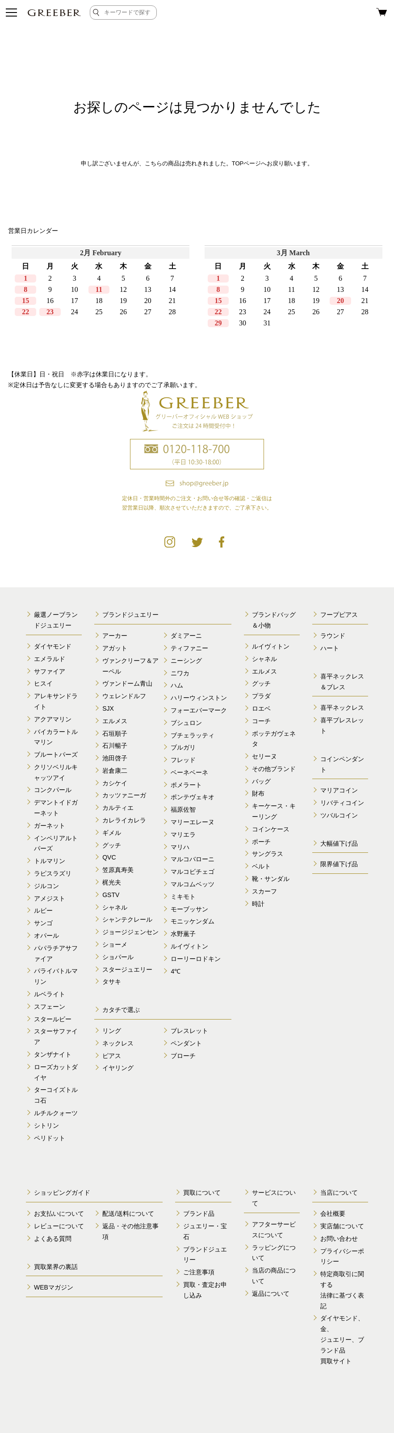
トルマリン (49, 860)
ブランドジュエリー (130, 614)
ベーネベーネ (189, 772)
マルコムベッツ (192, 884)
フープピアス (339, 614)
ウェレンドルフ (124, 696)
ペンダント (186, 1043)
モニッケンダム (192, 921)
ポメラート (186, 784)
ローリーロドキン (196, 958)
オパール (46, 935)
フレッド (183, 759)
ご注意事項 (198, 1272)
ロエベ (261, 708)
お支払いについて (59, 1213)
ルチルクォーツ (56, 1113)
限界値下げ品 (339, 864)
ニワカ (180, 673)
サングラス (267, 853)
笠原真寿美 (118, 869)
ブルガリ (183, 747)
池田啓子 (114, 758)
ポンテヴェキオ (192, 797)
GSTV (110, 894)
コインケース (270, 829)
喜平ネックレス (342, 707)
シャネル (114, 907)
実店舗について (342, 1226)
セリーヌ (264, 756)
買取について (202, 1192)
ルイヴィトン (189, 946)
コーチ (261, 721)
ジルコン (46, 885)
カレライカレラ (124, 820)
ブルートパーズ (56, 754)
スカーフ (264, 891)
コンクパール (52, 789)
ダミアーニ (186, 635)
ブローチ (183, 1055)
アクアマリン (52, 719)
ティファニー (189, 648)
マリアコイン (339, 790)
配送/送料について (128, 1213)
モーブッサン (189, 909)
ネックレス (118, 1043)
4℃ (175, 971)
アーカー (114, 635)
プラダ (261, 696)
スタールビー (52, 1019)
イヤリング (118, 1067)
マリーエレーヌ (192, 822)
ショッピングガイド (62, 1192)
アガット (114, 648)
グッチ (111, 845)
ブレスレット (189, 1030)
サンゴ (43, 923)
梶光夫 (111, 882)
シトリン (46, 1125)
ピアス (111, 1055)
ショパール (118, 957)
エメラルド (49, 658)
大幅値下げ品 (339, 843)
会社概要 (332, 1213)
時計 (258, 903)
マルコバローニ (192, 859)
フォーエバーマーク (199, 710)
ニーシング (186, 660)
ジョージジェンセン (130, 932)
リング (111, 1030)
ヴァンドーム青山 (127, 683)
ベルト (261, 866)
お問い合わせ (339, 1238)
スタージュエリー (127, 969)
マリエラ (183, 834)
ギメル (111, 832)
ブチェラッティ (192, 735)
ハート (329, 648)
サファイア (49, 671)
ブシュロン (186, 722)
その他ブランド (274, 768)
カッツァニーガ (124, 795)
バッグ (261, 781)
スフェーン (49, 1006)
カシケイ (114, 783)
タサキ (111, 981)
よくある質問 (52, 1238)
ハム (177, 685)
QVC (109, 857)
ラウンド (332, 635)
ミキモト (183, 896)
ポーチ (261, 841)
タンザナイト (52, 1054)
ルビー (43, 910)
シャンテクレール (127, 919)
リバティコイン (342, 802)
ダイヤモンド (52, 646)
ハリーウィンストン (199, 697)
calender (197, 301)
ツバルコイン (339, 815)
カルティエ (118, 807)
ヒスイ (43, 683)
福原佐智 (183, 809)
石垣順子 (114, 733)
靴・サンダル (270, 878)
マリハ (180, 847)
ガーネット (49, 825)
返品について (270, 1293)
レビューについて (59, 1226)
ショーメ (114, 944)
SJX (108, 708)
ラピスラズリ (52, 873)
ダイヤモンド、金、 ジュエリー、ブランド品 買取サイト (342, 1339)
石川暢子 (114, 745)
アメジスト (49, 898)
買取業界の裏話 (56, 1266)
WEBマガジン (53, 1287)
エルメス (114, 721)
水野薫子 (183, 933)
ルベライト (49, 994)
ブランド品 (198, 1213)
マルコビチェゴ (192, 871)
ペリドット (49, 1138)
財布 (258, 793)
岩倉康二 (114, 770)
